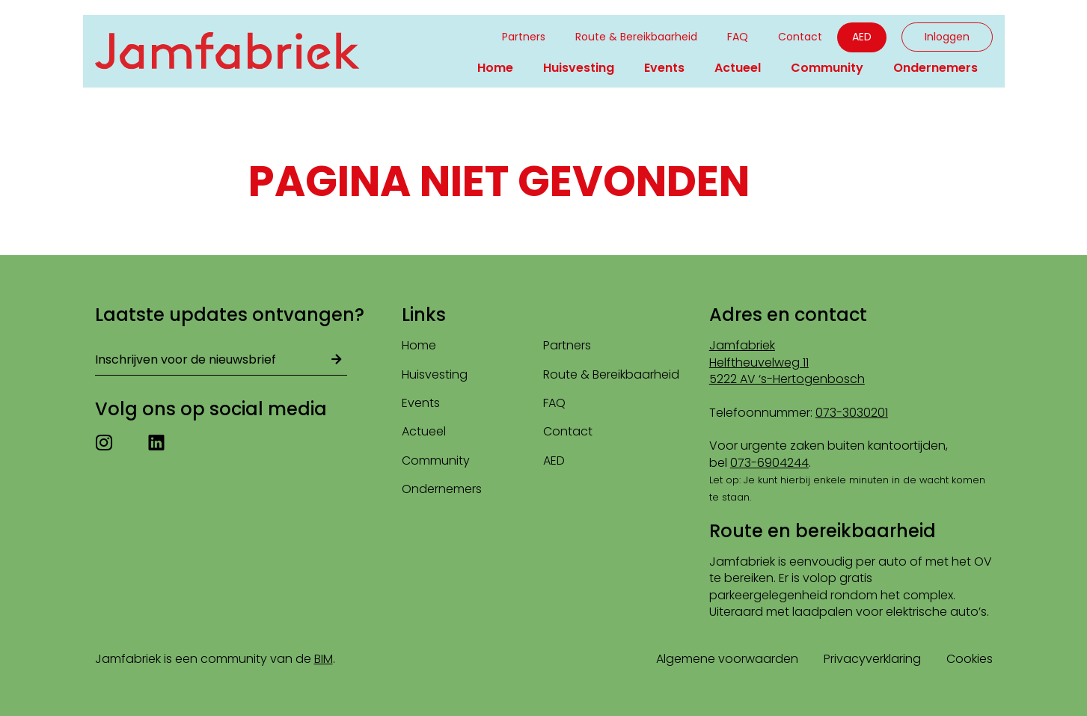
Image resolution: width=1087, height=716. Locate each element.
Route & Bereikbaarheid (636, 36)
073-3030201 (851, 412)
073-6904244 (769, 462)
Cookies (969, 658)
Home (495, 67)
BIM (323, 658)
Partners (523, 36)
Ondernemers (935, 67)
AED (862, 36)
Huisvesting (578, 67)
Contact (800, 36)
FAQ (737, 36)
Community (827, 67)
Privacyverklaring (872, 658)
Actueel (737, 67)
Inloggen (947, 36)
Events (664, 67)
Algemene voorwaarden (727, 658)
